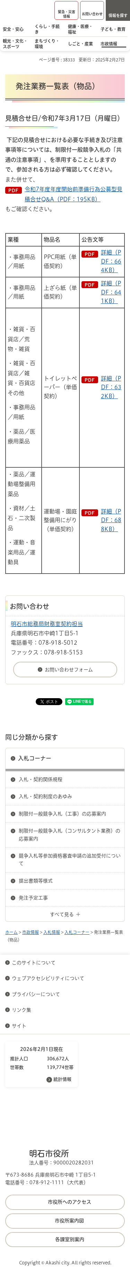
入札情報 (51, 932)
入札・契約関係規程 (40, 779)
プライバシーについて (36, 994)
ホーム (11, 932)
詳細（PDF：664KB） (111, 261)
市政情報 (30, 932)
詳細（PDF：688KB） (111, 520)
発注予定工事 (33, 897)
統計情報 (62, 1079)
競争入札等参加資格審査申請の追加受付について (70, 859)
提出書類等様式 (36, 880)
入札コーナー (34, 758)
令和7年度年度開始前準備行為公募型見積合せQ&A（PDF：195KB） (73, 194)
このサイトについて (33, 962)
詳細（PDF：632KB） (111, 387)
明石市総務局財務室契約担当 (47, 624)
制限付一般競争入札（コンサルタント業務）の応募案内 (69, 834)
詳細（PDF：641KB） (111, 292)
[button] (66, 10)
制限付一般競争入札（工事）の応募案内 (62, 813)
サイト (20, 1025)
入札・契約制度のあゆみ (45, 796)
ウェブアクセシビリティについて (48, 978)
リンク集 (21, 1010)
